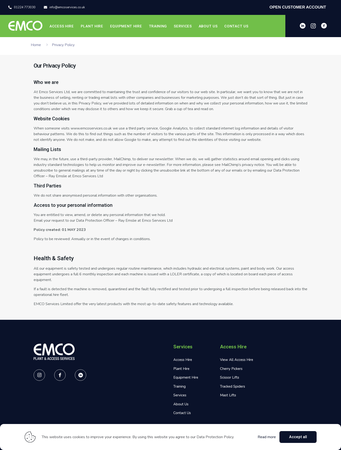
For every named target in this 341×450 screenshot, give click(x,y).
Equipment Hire (185, 377)
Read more (267, 437)
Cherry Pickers (231, 368)
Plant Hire (181, 368)
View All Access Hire (236, 359)
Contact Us (182, 413)
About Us (180, 404)
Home (36, 45)
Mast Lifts (228, 395)
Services (179, 395)
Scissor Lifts (229, 377)
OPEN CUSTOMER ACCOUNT (297, 7)
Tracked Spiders (232, 386)
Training (179, 386)
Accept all (298, 437)
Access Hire (182, 359)
